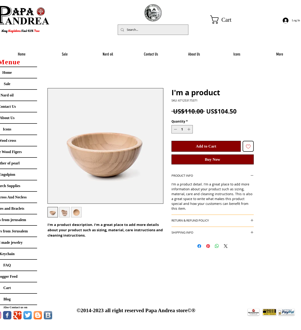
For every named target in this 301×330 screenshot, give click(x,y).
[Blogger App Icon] (38, 315)
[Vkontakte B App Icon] (48, 315)
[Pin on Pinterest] (208, 246)
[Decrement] (175, 129)
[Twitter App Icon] (27, 315)
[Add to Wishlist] (248, 146)
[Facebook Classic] (7, 315)
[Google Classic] (17, 315)
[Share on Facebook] (199, 246)
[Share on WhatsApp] (217, 246)
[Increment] (189, 129)
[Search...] (152, 30)
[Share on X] (225, 246)
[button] (225, 19)
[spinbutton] (182, 129)
